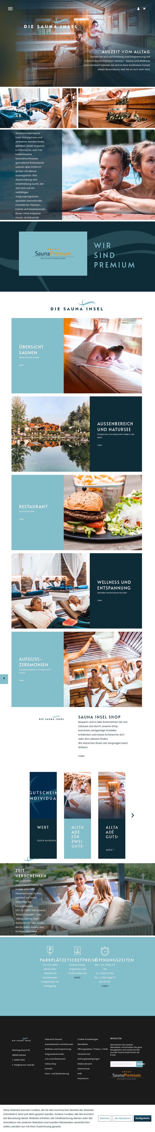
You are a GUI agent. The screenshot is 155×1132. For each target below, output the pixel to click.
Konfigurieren (143, 1118)
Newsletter (83, 1044)
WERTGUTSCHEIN (43, 827)
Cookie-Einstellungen (88, 1039)
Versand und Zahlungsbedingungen (89, 1056)
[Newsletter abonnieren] (139, 1064)
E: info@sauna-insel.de (23, 1065)
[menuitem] (138, 8)
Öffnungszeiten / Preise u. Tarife (93, 1049)
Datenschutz (84, 1069)
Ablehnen (105, 1118)
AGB (80, 1074)
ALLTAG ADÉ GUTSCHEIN (112, 832)
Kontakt (48, 1069)
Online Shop (50, 1064)
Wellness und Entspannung (58, 1049)
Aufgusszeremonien (54, 1054)
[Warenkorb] (144, 8)
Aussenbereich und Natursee (59, 1044)
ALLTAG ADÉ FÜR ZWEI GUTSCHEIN (77, 837)
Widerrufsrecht (85, 1064)
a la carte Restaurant (55, 1059)
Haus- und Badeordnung (57, 1074)
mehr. (77, 977)
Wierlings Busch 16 (21, 1050)
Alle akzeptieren (122, 1118)
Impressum (83, 1079)
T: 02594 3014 (18, 1060)
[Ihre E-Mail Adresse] (123, 1064)
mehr (21, 365)
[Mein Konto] (138, 8)
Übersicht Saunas (53, 1039)
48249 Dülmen (19, 1055)
